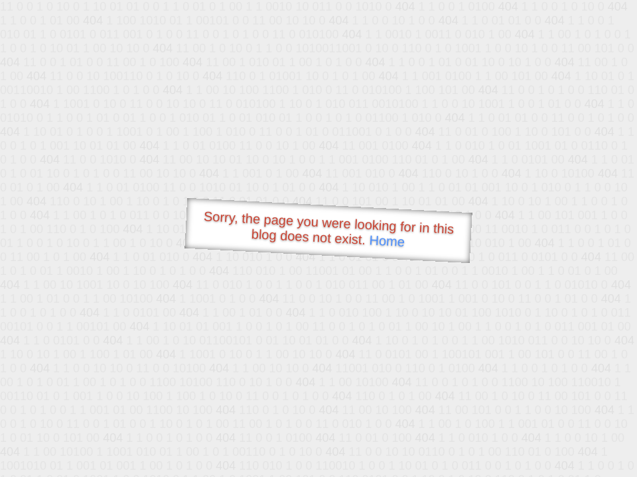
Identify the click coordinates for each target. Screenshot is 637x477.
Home (387, 241)
